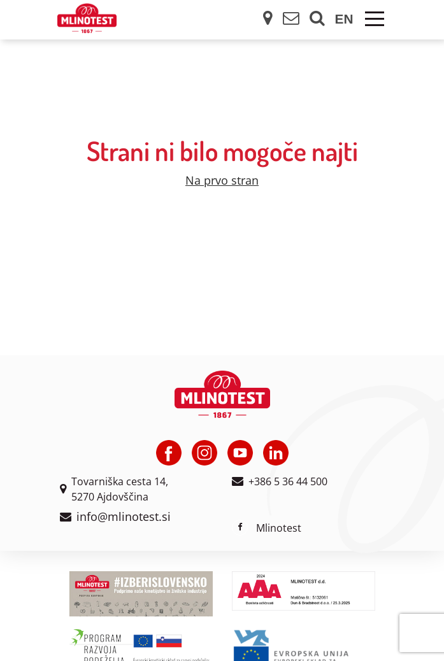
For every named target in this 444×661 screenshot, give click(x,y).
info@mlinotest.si (123, 516)
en (344, 18)
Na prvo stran (222, 180)
